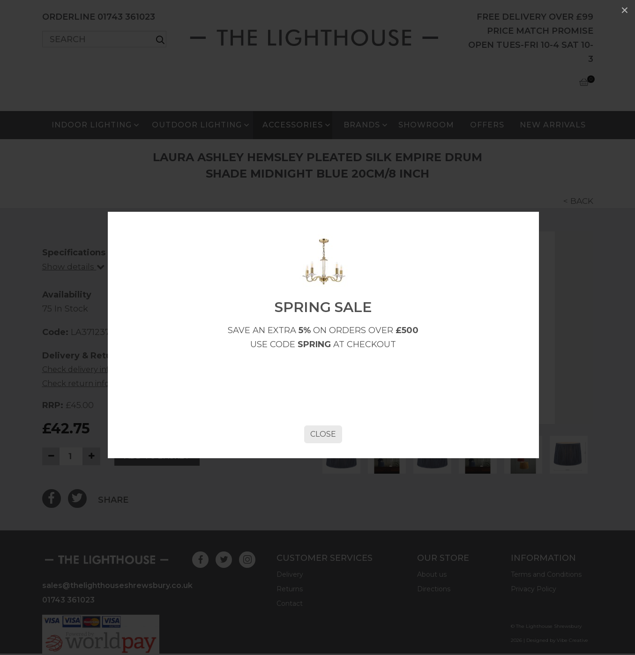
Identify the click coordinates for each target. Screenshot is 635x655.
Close (322, 459)
